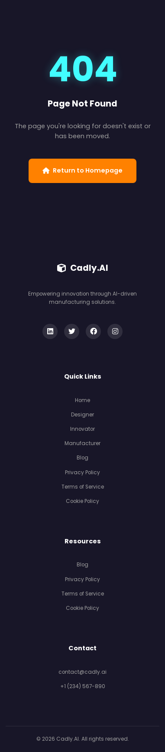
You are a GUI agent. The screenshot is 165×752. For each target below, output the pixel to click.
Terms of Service (82, 486)
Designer (82, 414)
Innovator (82, 429)
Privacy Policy (82, 472)
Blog (82, 457)
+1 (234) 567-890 (82, 686)
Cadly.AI (82, 268)
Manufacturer (82, 443)
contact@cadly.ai (82, 672)
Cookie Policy (82, 501)
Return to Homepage (82, 170)
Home (82, 400)
